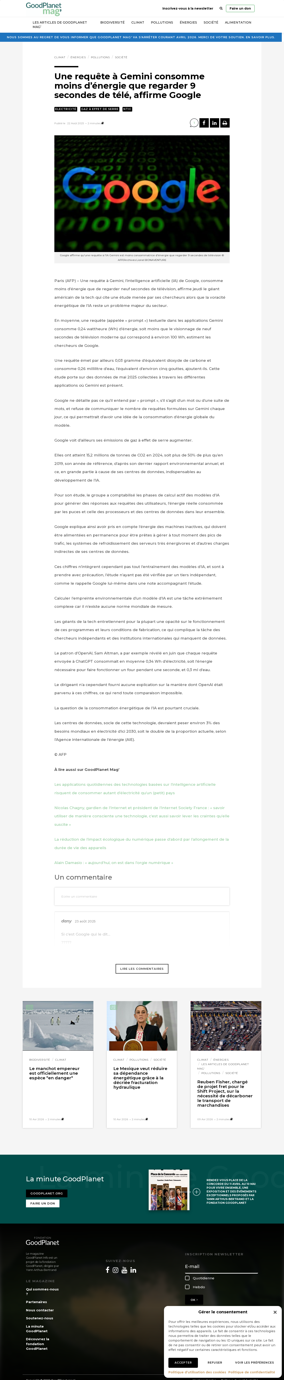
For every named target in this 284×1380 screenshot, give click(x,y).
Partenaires (36, 1299)
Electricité (65, 109)
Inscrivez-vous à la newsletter (187, 8)
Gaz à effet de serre (99, 109)
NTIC (127, 109)
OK (194, 1297)
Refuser (215, 1362)
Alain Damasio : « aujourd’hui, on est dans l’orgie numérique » (113, 862)
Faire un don (240, 8)
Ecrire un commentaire (79, 896)
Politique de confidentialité (251, 1372)
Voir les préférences (254, 1362)
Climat (137, 22)
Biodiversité (112, 22)
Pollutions (162, 22)
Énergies (188, 22)
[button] (275, 1312)
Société (211, 22)
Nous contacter (40, 1307)
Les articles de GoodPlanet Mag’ (60, 24)
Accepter (183, 1362)
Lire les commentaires (142, 968)
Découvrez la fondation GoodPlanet (37, 1341)
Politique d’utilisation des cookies (197, 1372)
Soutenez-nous (39, 1315)
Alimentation (238, 22)
